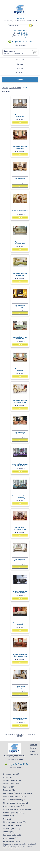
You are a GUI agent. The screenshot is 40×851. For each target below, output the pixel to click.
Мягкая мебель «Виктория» (20, 115)
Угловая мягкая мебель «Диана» (20, 718)
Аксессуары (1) (9, 832)
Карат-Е (5, 88)
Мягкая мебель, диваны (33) (14, 822)
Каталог (20, 64)
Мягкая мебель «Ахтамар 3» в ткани (20, 528)
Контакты (20, 73)
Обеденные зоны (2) (11, 774)
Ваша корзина (9, 51)
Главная (20, 60)
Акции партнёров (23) (11, 841)
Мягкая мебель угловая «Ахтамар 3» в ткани (20, 401)
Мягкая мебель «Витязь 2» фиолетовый (20, 464)
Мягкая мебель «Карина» (20, 210)
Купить (20, 122)
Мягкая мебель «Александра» (20, 306)
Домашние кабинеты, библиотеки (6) (17, 793)
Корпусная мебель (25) (12, 835)
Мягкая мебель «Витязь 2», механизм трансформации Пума (20, 497)
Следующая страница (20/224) (16, 734)
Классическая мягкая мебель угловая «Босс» (20, 655)
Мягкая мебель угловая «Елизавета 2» (20, 274)
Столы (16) (7, 777)
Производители (15, 88)
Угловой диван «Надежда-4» (20, 687)
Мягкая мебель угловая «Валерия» (20, 623)
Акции (20, 68)
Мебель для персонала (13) (14, 800)
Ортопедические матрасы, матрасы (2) (18, 809)
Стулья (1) (7, 819)
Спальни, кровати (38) (12, 780)
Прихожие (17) (9, 790)
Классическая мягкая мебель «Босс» (20, 591)
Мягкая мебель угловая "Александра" (20, 337)
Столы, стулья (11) (10, 838)
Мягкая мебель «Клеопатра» (20, 179)
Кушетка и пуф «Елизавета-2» (20, 242)
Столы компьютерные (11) (13, 806)
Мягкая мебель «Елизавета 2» (20, 433)
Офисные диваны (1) (11, 829)
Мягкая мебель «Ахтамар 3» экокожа (20, 560)
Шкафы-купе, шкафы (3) (12, 825)
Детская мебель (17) (11, 784)
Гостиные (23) (8, 787)
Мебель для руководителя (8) (15, 796)
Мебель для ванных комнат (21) (15, 803)
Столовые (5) (8, 816)
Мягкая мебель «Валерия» (20, 369)
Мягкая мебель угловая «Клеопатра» (20, 147)
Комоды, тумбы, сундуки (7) (14, 812)
